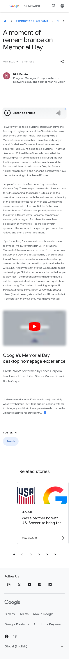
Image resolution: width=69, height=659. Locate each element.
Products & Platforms (32, 21)
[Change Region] (34, 646)
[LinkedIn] (50, 584)
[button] (62, 61)
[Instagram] (8, 584)
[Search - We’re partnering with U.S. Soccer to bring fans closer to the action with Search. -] (41, 513)
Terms (24, 614)
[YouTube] (29, 584)
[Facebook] (39, 584)
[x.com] (19, 584)
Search (11, 441)
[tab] (14, 554)
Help (10, 636)
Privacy (9, 614)
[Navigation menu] (6, 6)
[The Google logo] (12, 602)
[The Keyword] (5, 21)
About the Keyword (48, 624)
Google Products (16, 624)
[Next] (63, 21)
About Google (43, 614)
